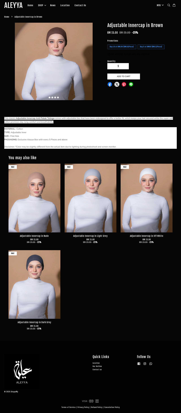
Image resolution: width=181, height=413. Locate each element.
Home (30, 5)
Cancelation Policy (112, 407)
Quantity (111, 61)
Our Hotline (97, 366)
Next (99, 61)
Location (65, 5)
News (53, 5)
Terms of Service (68, 407)
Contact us (97, 369)
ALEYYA (13, 5)
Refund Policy (96, 407)
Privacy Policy (83, 407)
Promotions (112, 41)
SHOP (42, 5)
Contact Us (80, 5)
